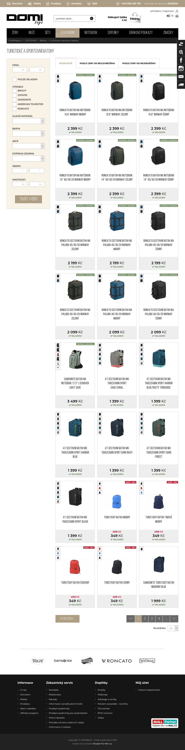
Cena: (15, 65)
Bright (22, 90)
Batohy (43, 40)
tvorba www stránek (93, 743)
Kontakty (74, 3)
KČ (168, 15)
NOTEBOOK (91, 33)
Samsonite (24, 99)
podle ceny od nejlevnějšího (97, 63)
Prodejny (53, 3)
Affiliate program (29, 713)
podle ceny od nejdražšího (139, 63)
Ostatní (22, 95)
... (166, 619)
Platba (34, 3)
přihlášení (155, 11)
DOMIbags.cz (15, 40)
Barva (16, 129)
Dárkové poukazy (141, 33)
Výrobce (17, 87)
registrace (168, 11)
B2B (92, 3)
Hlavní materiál (22, 116)
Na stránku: (159, 628)
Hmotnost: (19, 180)
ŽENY (15, 33)
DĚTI (47, 33)
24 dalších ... (67, 619)
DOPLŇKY (113, 33)
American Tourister (30, 104)
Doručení (15, 3)
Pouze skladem (27, 79)
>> (174, 619)
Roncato (23, 108)
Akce (15, 141)
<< (130, 619)
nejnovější (65, 63)
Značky (168, 33)
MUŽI (32, 33)
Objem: (16, 166)
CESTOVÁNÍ (67, 33)
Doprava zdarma (23, 154)
